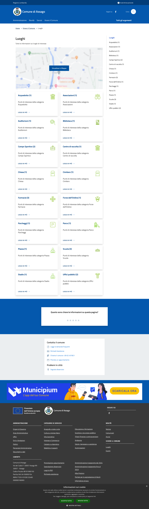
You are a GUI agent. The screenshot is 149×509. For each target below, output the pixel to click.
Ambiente (78, 440)
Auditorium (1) (114, 51)
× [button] (146, 486)
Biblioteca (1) (113, 55)
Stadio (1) (112, 103)
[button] (74, 505)
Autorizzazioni (80, 448)
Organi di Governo (19, 429)
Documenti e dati (19, 452)
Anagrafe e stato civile (52, 429)
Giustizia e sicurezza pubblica (85, 433)
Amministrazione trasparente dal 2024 (89, 463)
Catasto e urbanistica (51, 444)
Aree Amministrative (20, 433)
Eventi (108, 451)
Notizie (108, 429)
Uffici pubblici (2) (115, 108)
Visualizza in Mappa (59, 68)
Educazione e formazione (84, 429)
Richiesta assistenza (51, 474)
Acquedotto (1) (114, 42)
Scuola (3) (112, 99)
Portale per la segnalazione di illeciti (87, 477)
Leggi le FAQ (48, 470)
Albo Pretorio (79, 473)
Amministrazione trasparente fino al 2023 (88, 468)
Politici (15, 444)
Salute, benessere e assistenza (86, 444)
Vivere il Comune (29, 28)
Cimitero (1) (113, 73)
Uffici (15, 436)
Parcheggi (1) (113, 86)
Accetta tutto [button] (66, 501)
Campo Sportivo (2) (115, 60)
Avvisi (108, 436)
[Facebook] (115, 11)
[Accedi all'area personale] (125, 2)
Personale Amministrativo (22, 448)
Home (18, 28)
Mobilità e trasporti (51, 448)
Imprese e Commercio (51, 440)
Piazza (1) (112, 95)
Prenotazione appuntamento (54, 463)
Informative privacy (82, 481)
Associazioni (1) (114, 46)
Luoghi (108, 447)
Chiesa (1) (112, 68)
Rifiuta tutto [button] (83, 501)
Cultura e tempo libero (52, 433)
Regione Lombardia (20, 2)
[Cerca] (133, 11)
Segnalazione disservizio (52, 466)
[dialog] (74, 496)
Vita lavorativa (49, 436)
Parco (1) (112, 90)
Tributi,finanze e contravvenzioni (86, 436)
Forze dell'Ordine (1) (116, 82)
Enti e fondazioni (19, 440)
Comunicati (110, 433)
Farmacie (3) (113, 77)
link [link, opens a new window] (95, 496)
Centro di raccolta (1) (116, 64)
